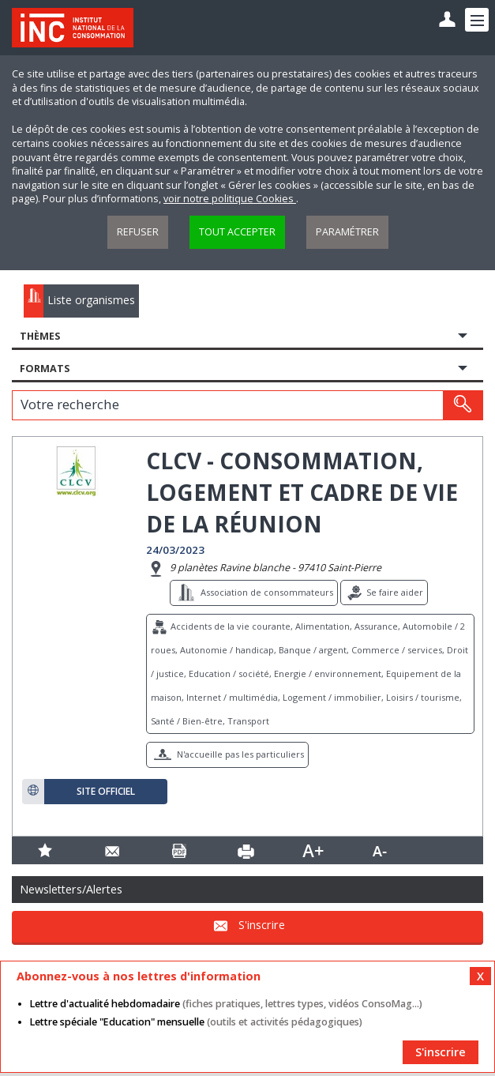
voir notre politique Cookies (229, 198)
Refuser (138, 232)
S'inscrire (261, 924)
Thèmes (40, 336)
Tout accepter (237, 232)
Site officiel (106, 791)
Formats (44, 368)
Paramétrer (347, 232)
